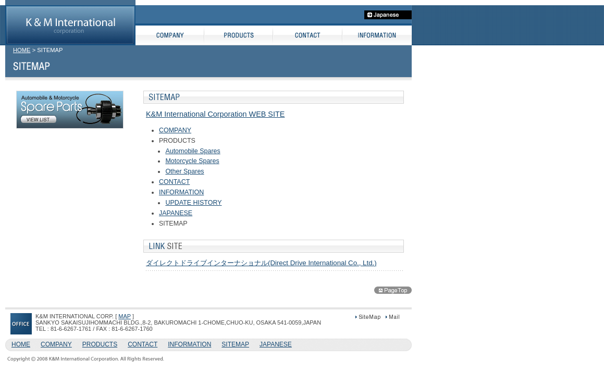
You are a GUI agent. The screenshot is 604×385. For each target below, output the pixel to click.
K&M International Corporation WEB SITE (215, 114)
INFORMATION (181, 192)
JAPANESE (175, 213)
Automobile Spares (192, 151)
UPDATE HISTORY (193, 202)
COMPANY (175, 130)
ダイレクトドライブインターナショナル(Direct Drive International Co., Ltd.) (261, 263)
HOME (22, 50)
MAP (124, 316)
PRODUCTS (99, 344)
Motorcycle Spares (192, 161)
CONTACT (174, 181)
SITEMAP (235, 344)
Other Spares (184, 171)
